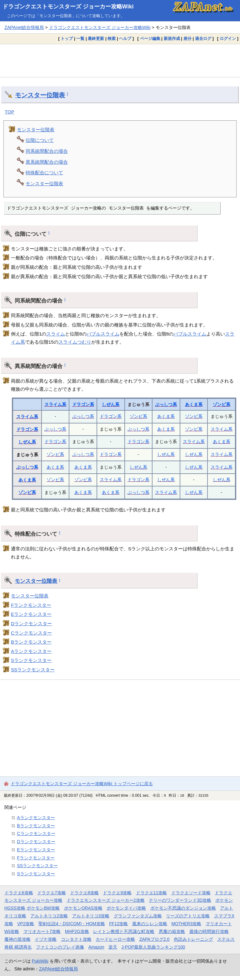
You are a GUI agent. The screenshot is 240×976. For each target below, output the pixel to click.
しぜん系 (110, 404)
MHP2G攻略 (77, 931)
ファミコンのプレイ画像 (60, 947)
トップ (67, 38)
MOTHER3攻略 (186, 923)
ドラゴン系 (83, 404)
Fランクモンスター (31, 605)
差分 (187, 38)
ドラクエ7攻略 (51, 892)
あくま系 (193, 404)
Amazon (96, 947)
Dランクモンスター (31, 623)
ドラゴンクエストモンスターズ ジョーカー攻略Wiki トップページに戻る (82, 783)
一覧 (80, 38)
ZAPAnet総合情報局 (24, 27)
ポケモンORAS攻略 (83, 908)
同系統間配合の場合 (47, 151)
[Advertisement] (120, 60)
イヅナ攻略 (46, 939)
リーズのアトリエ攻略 (188, 915)
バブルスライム (103, 333)
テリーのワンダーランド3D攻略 (180, 900)
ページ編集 (150, 38)
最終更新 (96, 38)
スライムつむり (74, 342)
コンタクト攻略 (76, 939)
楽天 (112, 947)
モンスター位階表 (40, 95)
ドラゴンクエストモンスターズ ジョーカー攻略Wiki (68, 6)
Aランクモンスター (31, 651)
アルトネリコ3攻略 (91, 915)
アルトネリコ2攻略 (49, 915)
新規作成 (172, 38)
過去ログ (203, 38)
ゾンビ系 (221, 404)
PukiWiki (40, 961)
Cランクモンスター (31, 632)
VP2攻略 (25, 923)
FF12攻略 (118, 923)
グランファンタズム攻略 (138, 915)
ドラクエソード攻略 (191, 892)
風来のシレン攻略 (149, 923)
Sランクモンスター (31, 660)
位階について (40, 140)
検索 (112, 38)
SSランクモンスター (33, 669)
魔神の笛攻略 (17, 939)
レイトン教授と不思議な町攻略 (123, 931)
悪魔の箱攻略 (172, 931)
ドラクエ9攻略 (117, 892)
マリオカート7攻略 (42, 931)
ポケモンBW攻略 (43, 908)
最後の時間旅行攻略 (209, 931)
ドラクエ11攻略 (151, 892)
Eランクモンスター (31, 614)
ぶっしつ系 (166, 404)
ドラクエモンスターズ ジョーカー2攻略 (106, 900)
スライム (55, 333)
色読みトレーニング (193, 939)
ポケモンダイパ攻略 (126, 908)
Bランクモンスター (31, 642)
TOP (9, 111)
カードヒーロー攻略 (115, 939)
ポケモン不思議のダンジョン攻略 (183, 908)
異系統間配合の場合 (47, 162)
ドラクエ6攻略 (18, 892)
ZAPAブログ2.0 (154, 939)
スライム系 (55, 404)
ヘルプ (125, 38)
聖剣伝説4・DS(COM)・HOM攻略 (71, 923)
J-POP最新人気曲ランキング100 (153, 947)
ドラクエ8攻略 (84, 892)
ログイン (228, 38)
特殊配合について (44, 172)
